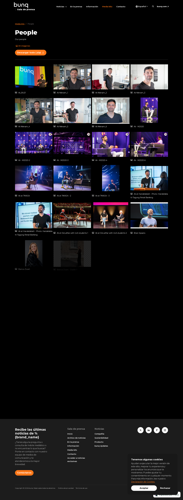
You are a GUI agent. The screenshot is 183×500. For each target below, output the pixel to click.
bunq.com (162, 6)
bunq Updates (101, 446)
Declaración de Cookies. (143, 482)
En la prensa (76, 6)
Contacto (120, 6)
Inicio (70, 434)
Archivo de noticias (76, 438)
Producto (99, 442)
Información (92, 6)
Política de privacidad (66, 488)
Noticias (60, 6)
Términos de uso (81, 488)
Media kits (107, 6)
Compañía (99, 434)
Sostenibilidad (101, 438)
